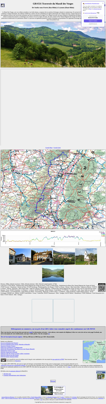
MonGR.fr (18, 361)
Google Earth (57, 147)
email (30, 332)
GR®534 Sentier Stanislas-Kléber (9, 356)
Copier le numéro (93, 20)
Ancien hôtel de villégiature (7, 397)
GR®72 (20, 398)
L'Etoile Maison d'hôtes (36, 397)
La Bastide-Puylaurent (51, 397)
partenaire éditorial (15, 371)
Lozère (62, 397)
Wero (90, 9)
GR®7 (2, 398)
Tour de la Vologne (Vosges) (8, 346)
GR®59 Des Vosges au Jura (8, 350)
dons (69, 367)
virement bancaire (97, 9)
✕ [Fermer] (102, 3)
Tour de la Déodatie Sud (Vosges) (9, 343)
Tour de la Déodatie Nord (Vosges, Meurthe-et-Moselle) (15, 344)
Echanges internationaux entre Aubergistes (14, 375)
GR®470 (37, 398)
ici (49, 334)
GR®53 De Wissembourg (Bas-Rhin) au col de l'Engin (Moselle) (18, 349)
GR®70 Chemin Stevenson (11, 398)
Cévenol (59, 398)
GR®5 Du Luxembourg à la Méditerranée (11, 347)
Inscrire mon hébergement (90, 13)
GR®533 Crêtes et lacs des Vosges (10, 355)
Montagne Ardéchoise (66, 398)
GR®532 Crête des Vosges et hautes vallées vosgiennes (15, 353)
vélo (41, 399)
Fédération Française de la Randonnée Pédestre (13, 365)
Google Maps (49, 147)
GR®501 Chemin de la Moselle (9, 352)
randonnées (100, 398)
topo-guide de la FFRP (58, 359)
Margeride (74, 398)
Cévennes (74, 397)
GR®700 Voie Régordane (28, 398)
